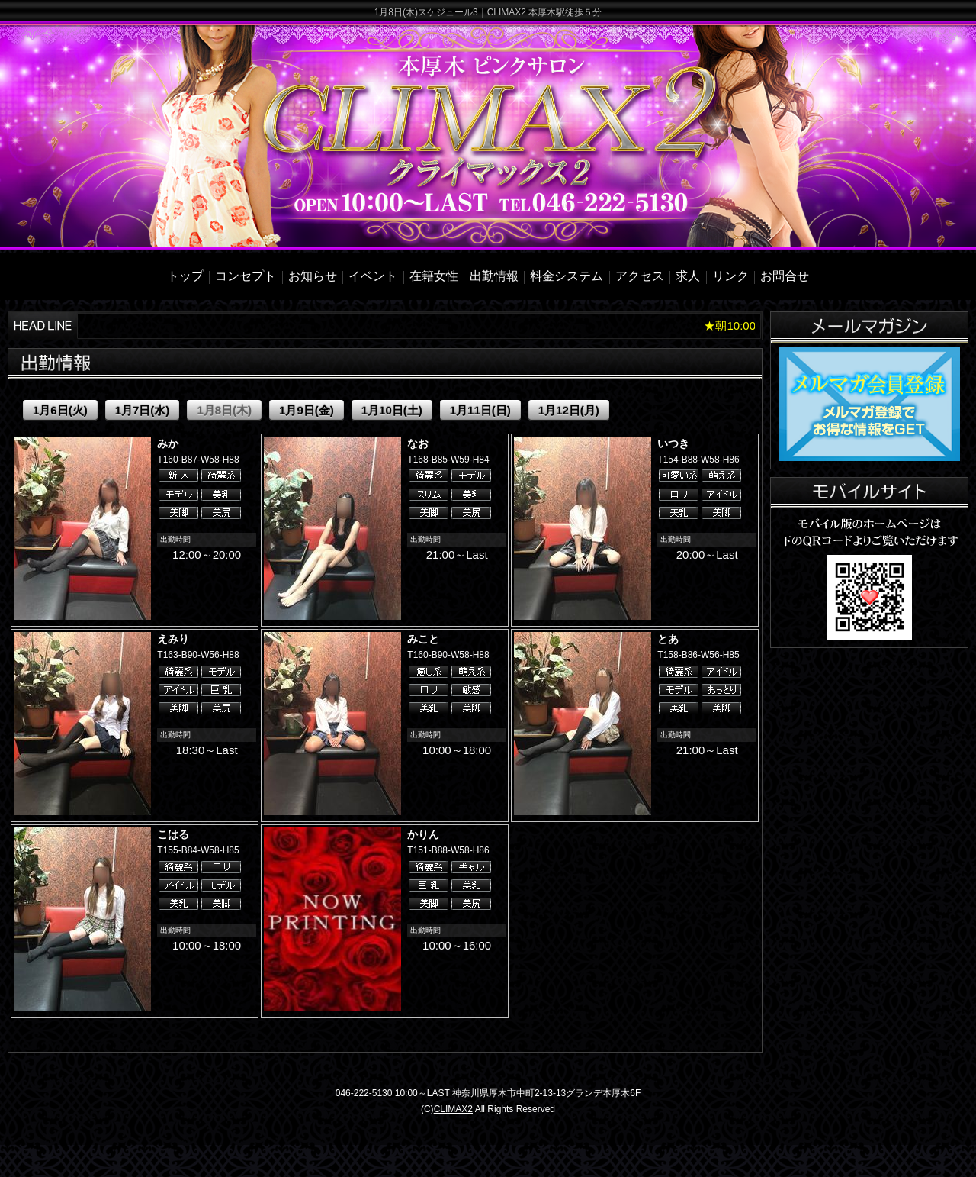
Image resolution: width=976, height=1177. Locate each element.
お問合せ (784, 275)
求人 (688, 275)
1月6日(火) (60, 410)
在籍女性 (433, 275)
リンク (730, 275)
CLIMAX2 (453, 1109)
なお (418, 443)
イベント (372, 275)
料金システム (566, 275)
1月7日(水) (142, 410)
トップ (185, 275)
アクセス (639, 275)
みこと (423, 639)
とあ (668, 639)
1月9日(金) (306, 410)
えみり (173, 639)
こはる (173, 834)
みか (167, 443)
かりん (423, 834)
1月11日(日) (480, 410)
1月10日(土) (391, 410)
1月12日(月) (568, 410)
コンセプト (245, 275)
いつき (673, 443)
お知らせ (312, 275)
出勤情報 (494, 275)
